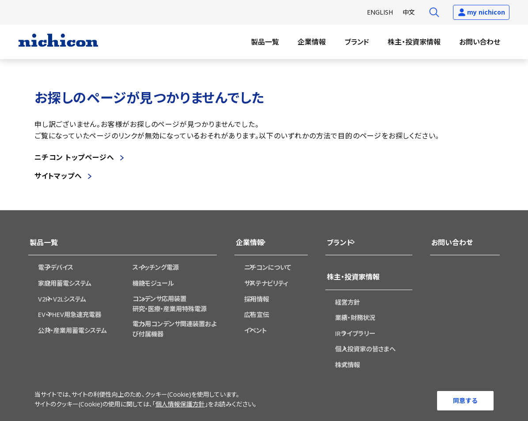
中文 (409, 12)
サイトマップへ (58, 176)
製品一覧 (265, 42)
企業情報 (312, 42)
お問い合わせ (479, 42)
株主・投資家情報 (414, 42)
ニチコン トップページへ (74, 157)
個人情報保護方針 (180, 405)
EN (380, 12)
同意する (465, 400)
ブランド (357, 42)
